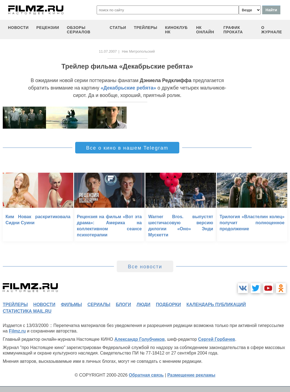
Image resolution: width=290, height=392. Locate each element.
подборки (168, 304)
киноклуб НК (176, 29)
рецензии (47, 27)
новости (18, 27)
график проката (233, 29)
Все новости (145, 266)
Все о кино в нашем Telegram (127, 148)
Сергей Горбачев (216, 339)
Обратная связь (146, 375)
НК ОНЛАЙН (205, 29)
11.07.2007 (108, 51)
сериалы (98, 304)
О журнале (271, 29)
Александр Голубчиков (139, 339)
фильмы (71, 304)
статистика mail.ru (27, 311)
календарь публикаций (216, 304)
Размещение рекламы (191, 375)
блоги (123, 304)
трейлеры (145, 27)
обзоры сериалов (79, 29)
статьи (118, 27)
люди (143, 304)
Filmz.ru (17, 331)
